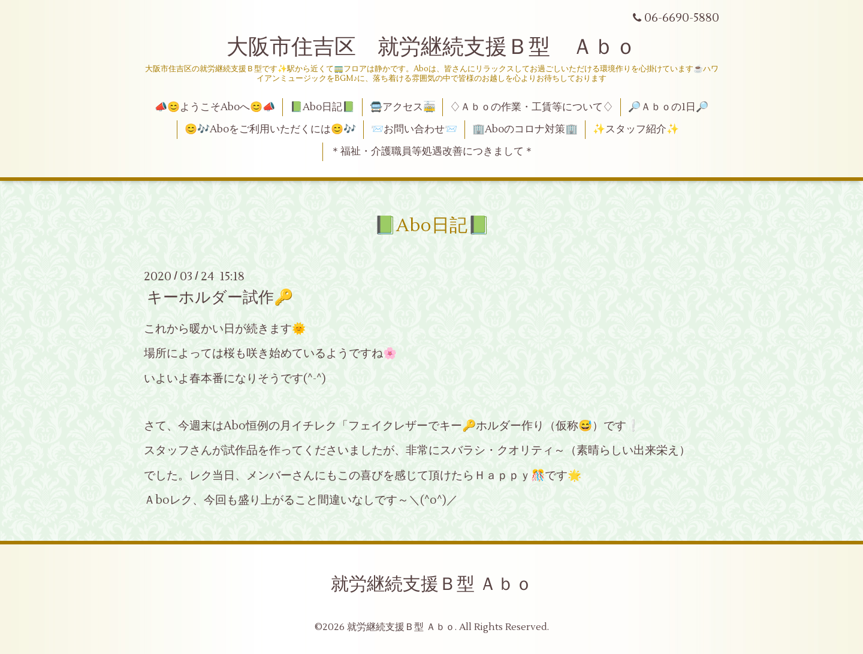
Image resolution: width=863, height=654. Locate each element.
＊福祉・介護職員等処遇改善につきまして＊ (432, 151)
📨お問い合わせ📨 (414, 129)
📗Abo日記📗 (322, 107)
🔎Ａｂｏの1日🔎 (668, 107)
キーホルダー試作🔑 (220, 297)
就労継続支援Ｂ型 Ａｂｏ (432, 584)
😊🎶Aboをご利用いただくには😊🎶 (270, 129)
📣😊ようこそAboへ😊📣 (215, 107)
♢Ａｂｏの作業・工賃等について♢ (531, 107)
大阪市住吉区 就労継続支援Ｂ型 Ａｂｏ (431, 47)
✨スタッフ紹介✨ (636, 129)
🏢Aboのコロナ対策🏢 (525, 129)
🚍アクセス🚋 (403, 107)
